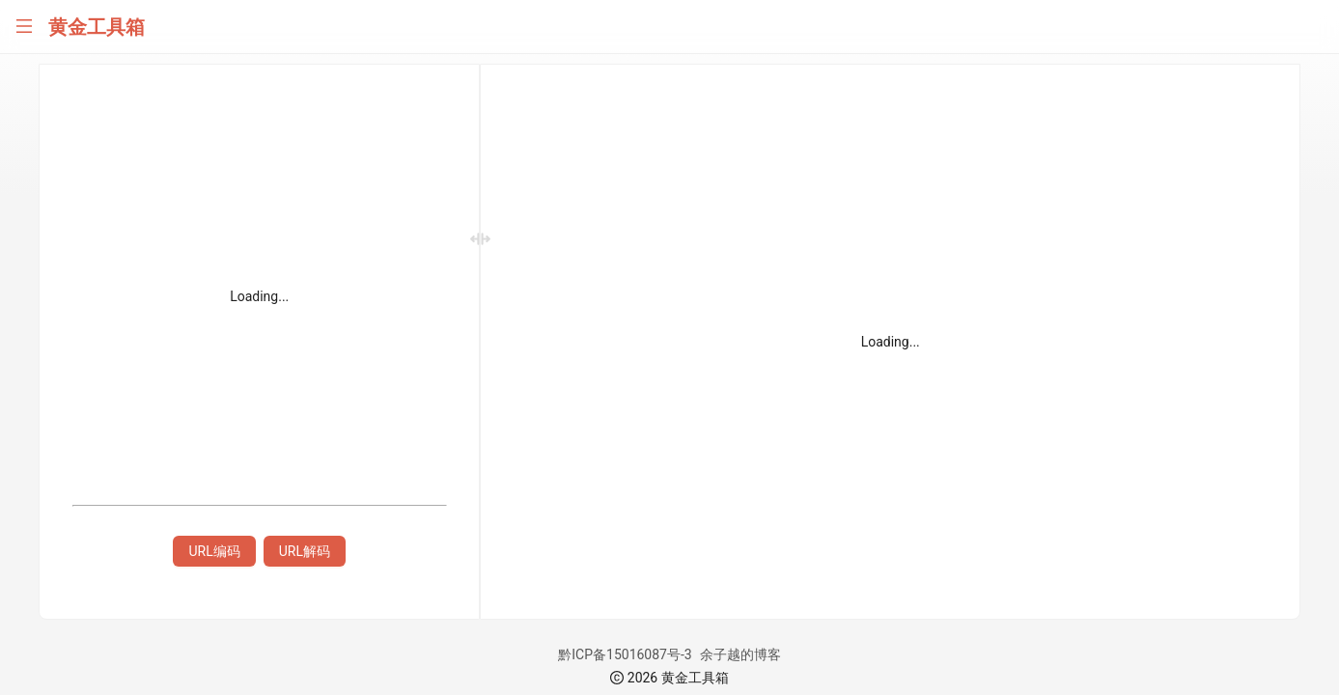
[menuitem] (96, 77)
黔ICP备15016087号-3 (721, 654)
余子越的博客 (837, 654)
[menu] (96, 374)
